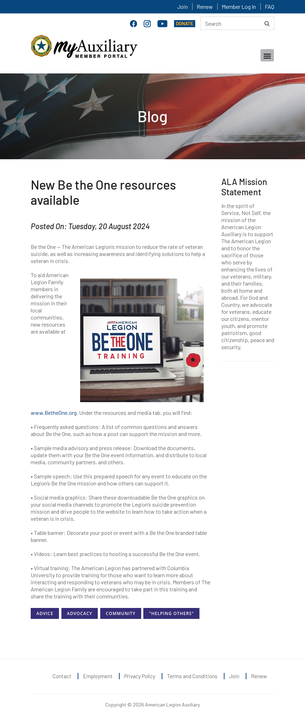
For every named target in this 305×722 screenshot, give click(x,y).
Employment (98, 676)
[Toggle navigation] (267, 55)
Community (121, 613)
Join (182, 6)
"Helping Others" (171, 613)
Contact (62, 676)
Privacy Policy (139, 676)
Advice (44, 613)
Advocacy (79, 613)
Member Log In (239, 6)
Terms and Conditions (192, 676)
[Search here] (237, 23)
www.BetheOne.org (54, 412)
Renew (205, 6)
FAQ (269, 6)
